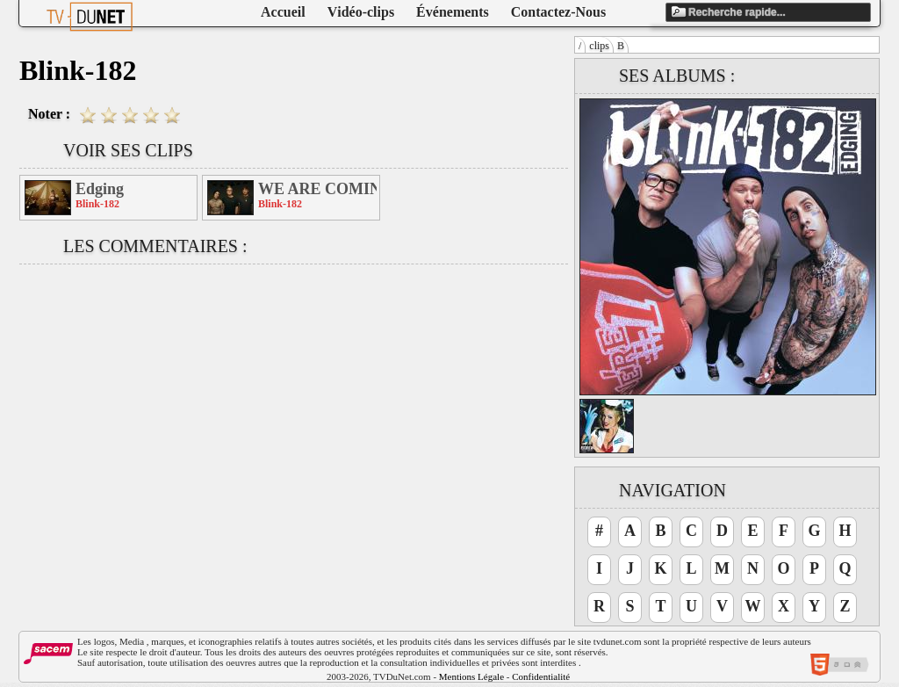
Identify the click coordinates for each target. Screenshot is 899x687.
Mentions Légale (471, 676)
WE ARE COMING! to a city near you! (317, 189)
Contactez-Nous (558, 11)
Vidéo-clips (360, 11)
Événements (452, 11)
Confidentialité (541, 676)
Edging (100, 189)
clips (599, 46)
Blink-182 (97, 204)
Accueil (283, 11)
